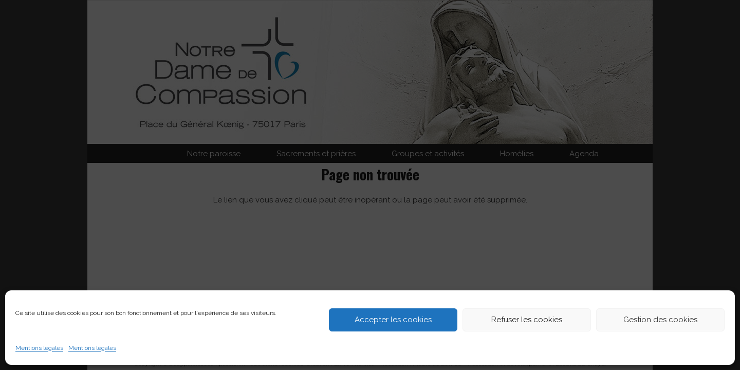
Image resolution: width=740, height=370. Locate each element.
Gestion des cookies (660, 319)
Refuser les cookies (526, 319)
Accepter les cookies (393, 319)
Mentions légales (39, 347)
